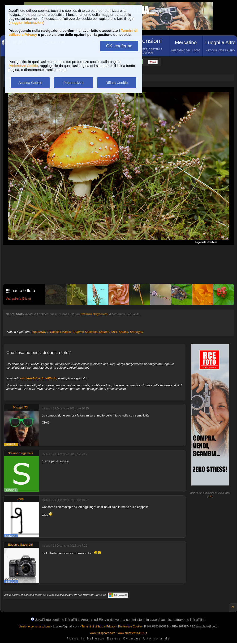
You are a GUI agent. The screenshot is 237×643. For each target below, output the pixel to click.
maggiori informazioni (26, 23)
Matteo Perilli (108, 332)
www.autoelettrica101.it (132, 633)
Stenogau (136, 332)
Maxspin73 (20, 407)
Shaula (123, 332)
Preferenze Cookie (23, 66)
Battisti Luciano (60, 332)
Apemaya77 (40, 332)
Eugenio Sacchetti (85, 332)
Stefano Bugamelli (94, 314)
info (210, 496)
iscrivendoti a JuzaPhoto (38, 378)
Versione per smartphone (34, 626)
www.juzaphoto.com (102, 633)
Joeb (20, 499)
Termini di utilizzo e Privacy (99, 626)
